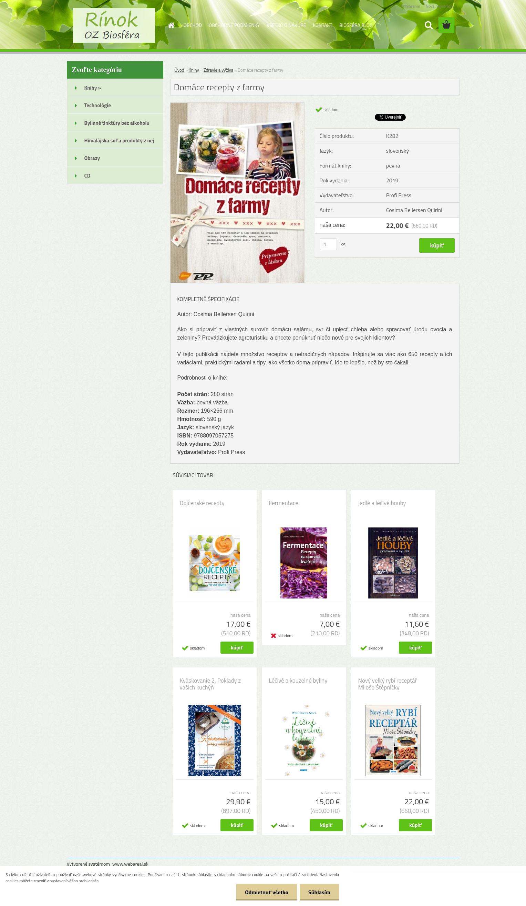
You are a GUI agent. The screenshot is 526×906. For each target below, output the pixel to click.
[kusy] (328, 244)
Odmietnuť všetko (266, 892)
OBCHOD (193, 25)
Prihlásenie (410, 6)
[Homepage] (170, 25)
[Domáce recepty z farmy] (238, 105)
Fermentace (283, 503)
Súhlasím (319, 892)
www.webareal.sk (130, 863)
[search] (428, 25)
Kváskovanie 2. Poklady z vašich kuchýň (210, 684)
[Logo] (114, 25)
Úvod (179, 70)
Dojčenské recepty (202, 503)
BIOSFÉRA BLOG (356, 25)
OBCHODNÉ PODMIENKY (234, 25)
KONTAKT (322, 25)
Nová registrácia (440, 6)
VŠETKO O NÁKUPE (286, 25)
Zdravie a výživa (219, 70)
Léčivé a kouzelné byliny (298, 680)
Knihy (194, 70)
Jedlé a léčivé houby (382, 503)
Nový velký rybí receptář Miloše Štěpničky (387, 684)
